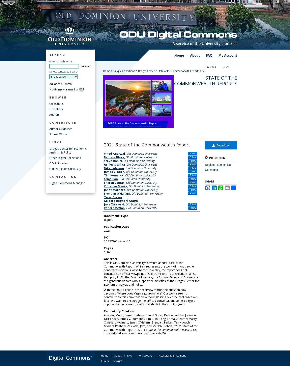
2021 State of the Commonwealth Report (147, 145)
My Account (145, 355)
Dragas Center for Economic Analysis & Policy (68, 150)
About (117, 355)
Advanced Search (60, 84)
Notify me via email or (66, 89)
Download (221, 145)
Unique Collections (124, 71)
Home (106, 71)
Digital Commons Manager (67, 183)
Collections (56, 104)
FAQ (129, 355)
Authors (54, 114)
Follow (193, 153)
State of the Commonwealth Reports (178, 71)
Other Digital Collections (65, 158)
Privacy (105, 360)
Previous (211, 67)
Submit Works (58, 134)
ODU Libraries (58, 163)
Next (225, 67)
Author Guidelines (60, 129)
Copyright (118, 360)
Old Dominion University (65, 169)
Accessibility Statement (172, 355)
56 (203, 71)
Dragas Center (146, 71)
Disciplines (56, 109)
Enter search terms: (61, 61)
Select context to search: (64, 71)
